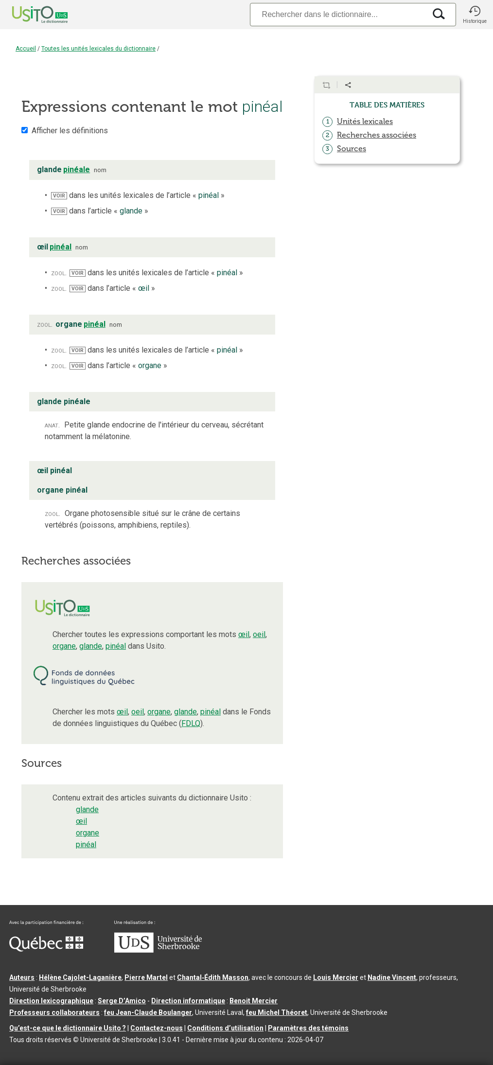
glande (90, 646)
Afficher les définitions (70, 130)
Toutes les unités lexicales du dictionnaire (98, 48)
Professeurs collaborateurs (54, 1012)
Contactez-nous (156, 1028)
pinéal (116, 646)
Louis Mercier (335, 977)
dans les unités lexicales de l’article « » (138, 195)
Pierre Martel (146, 977)
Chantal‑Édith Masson (212, 977)
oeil (259, 634)
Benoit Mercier (253, 1001)
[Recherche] (338, 14)
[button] (474, 14)
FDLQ (190, 723)
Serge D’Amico (122, 1001)
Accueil (26, 48)
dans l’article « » (99, 210)
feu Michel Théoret (276, 1012)
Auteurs (22, 977)
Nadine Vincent (392, 977)
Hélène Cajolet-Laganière (80, 977)
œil (243, 634)
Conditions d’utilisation (225, 1028)
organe (64, 646)
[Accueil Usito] (29, 14)
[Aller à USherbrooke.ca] (158, 950)
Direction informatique (188, 1001)
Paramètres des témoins (308, 1028)
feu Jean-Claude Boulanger (148, 1012)
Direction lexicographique (51, 1001)
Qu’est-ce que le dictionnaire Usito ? (67, 1028)
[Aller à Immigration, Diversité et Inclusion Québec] (46, 949)
